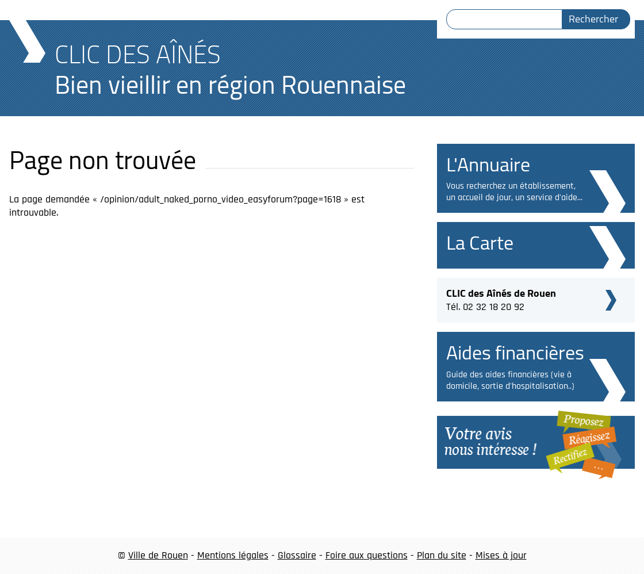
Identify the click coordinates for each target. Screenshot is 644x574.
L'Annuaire (488, 164)
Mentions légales (233, 555)
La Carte (479, 242)
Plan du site (441, 555)
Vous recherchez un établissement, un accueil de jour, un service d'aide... (514, 192)
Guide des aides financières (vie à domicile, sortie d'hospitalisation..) (510, 380)
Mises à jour (501, 555)
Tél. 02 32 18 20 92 (501, 298)
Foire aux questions (366, 555)
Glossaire (297, 555)
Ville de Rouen (158, 555)
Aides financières (515, 352)
